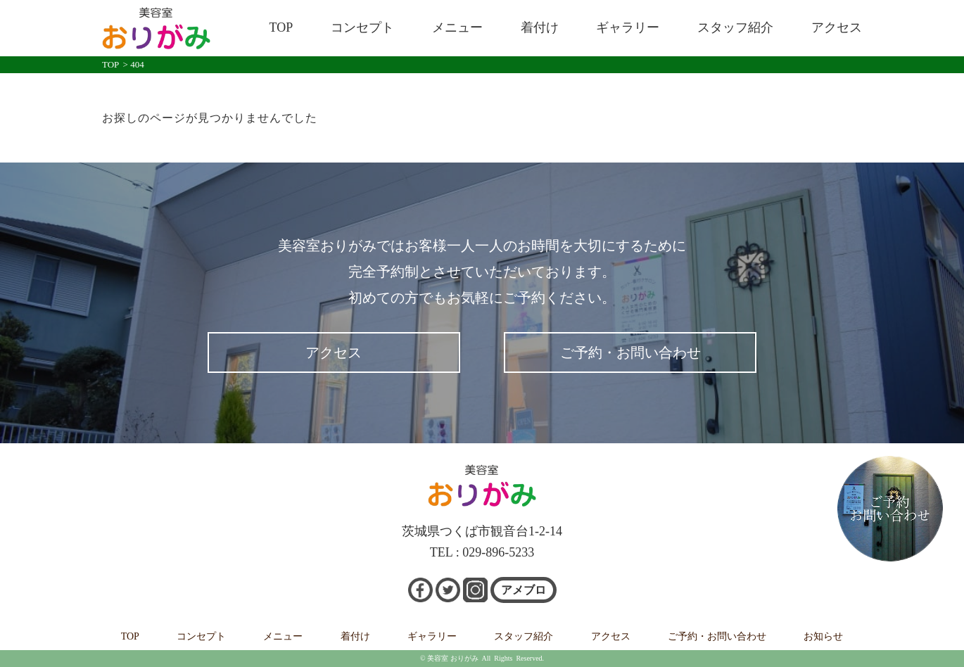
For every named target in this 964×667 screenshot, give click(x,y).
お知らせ (823, 636)
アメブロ (523, 590)
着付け (540, 27)
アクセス (836, 27)
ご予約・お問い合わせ (630, 352)
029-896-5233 (498, 552)
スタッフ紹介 (735, 27)
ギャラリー (627, 27)
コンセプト (362, 27)
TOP (281, 27)
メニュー (457, 27)
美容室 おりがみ (452, 658)
